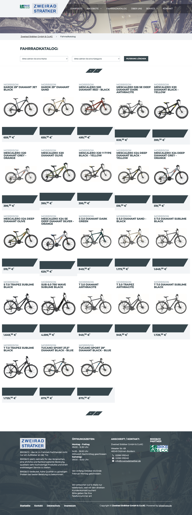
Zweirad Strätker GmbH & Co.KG (37, 36)
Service (150, 8)
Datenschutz (53, 505)
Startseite (76, 8)
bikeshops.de (165, 505)
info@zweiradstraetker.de (128, 461)
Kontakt (168, 8)
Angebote (93, 8)
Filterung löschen (136, 59)
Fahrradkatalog (117, 8)
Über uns (136, 8)
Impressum (70, 505)
